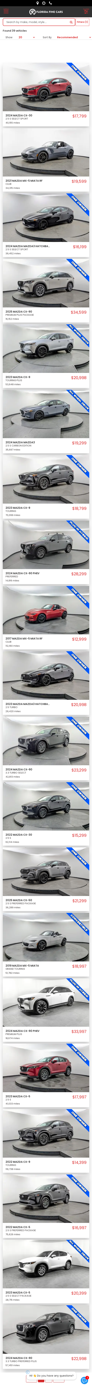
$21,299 (79, 901)
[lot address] (38, 3)
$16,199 (79, 247)
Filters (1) (82, 22)
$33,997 (79, 1031)
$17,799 (79, 116)
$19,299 (79, 443)
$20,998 (78, 378)
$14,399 (79, 1162)
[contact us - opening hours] (44, 3)
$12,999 (79, 639)
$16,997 (79, 1228)
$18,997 (79, 966)
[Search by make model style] (35, 22)
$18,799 (79, 508)
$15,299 (79, 835)
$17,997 (79, 1097)
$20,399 (78, 1293)
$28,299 (78, 574)
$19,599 (79, 181)
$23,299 (79, 770)
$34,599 (78, 312)
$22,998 (78, 1359)
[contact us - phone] (51, 3)
